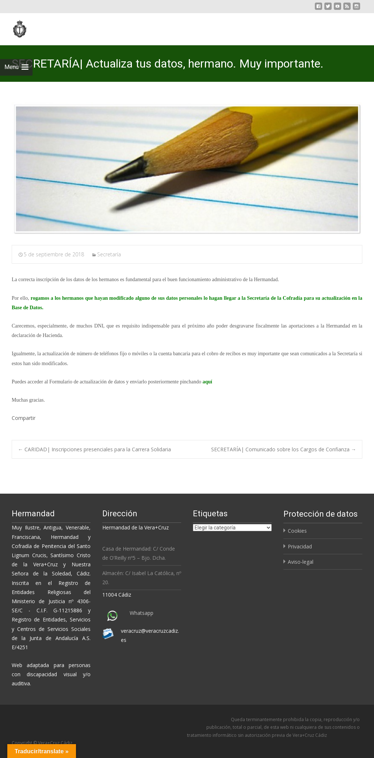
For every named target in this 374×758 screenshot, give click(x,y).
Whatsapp (141, 612)
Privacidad (300, 546)
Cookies (297, 530)
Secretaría (109, 254)
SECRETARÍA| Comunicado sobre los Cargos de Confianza (283, 449)
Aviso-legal (300, 561)
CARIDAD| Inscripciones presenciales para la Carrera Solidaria (94, 449)
